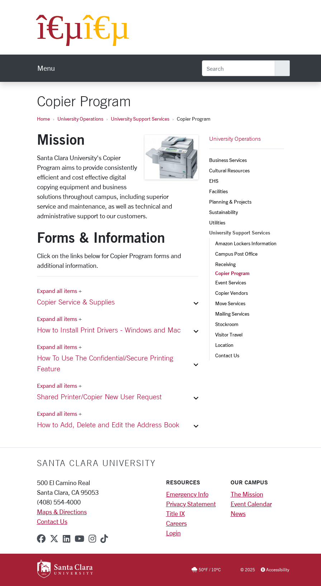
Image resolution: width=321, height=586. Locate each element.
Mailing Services (232, 314)
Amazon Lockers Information (246, 243)
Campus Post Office (236, 254)
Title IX (175, 513)
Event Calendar (251, 503)
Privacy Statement (191, 503)
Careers (176, 523)
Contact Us (227, 355)
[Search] (238, 68)
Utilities (217, 222)
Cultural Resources (229, 170)
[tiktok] (104, 539)
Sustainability (223, 212)
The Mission (247, 494)
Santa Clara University (96, 463)
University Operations (80, 119)
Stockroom (227, 324)
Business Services (228, 160)
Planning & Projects (230, 202)
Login (173, 532)
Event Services (230, 282)
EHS (213, 181)
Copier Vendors (231, 293)
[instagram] (92, 539)
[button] (117, 303)
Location (224, 345)
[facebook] (41, 539)
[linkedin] (66, 539)
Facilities (218, 191)
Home (43, 119)
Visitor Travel (228, 334)
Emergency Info (187, 494)
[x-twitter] (54, 539)
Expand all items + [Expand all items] (59, 290)
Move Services (230, 303)
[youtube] (79, 539)
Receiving (225, 264)
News (238, 513)
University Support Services (140, 119)
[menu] (46, 68)
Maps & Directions (62, 511)
